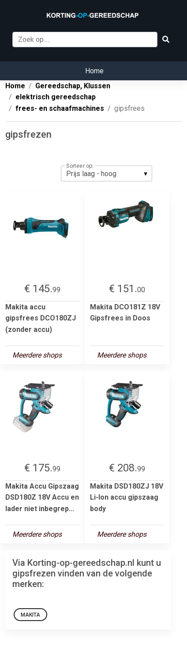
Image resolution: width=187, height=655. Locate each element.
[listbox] (106, 173)
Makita (30, 615)
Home (94, 71)
